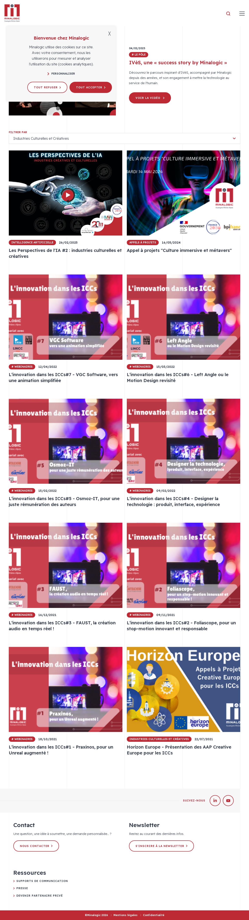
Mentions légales (125, 915)
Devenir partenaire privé (39, 895)
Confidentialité (153, 915)
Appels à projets (142, 242)
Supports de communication (42, 881)
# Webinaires (22, 366)
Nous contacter (36, 846)
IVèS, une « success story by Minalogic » (178, 62)
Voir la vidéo (150, 98)
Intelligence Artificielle (32, 242)
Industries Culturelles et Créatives (159, 739)
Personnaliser (61, 73)
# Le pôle (139, 54)
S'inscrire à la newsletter (161, 846)
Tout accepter (90, 87)
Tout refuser (47, 87)
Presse (22, 888)
